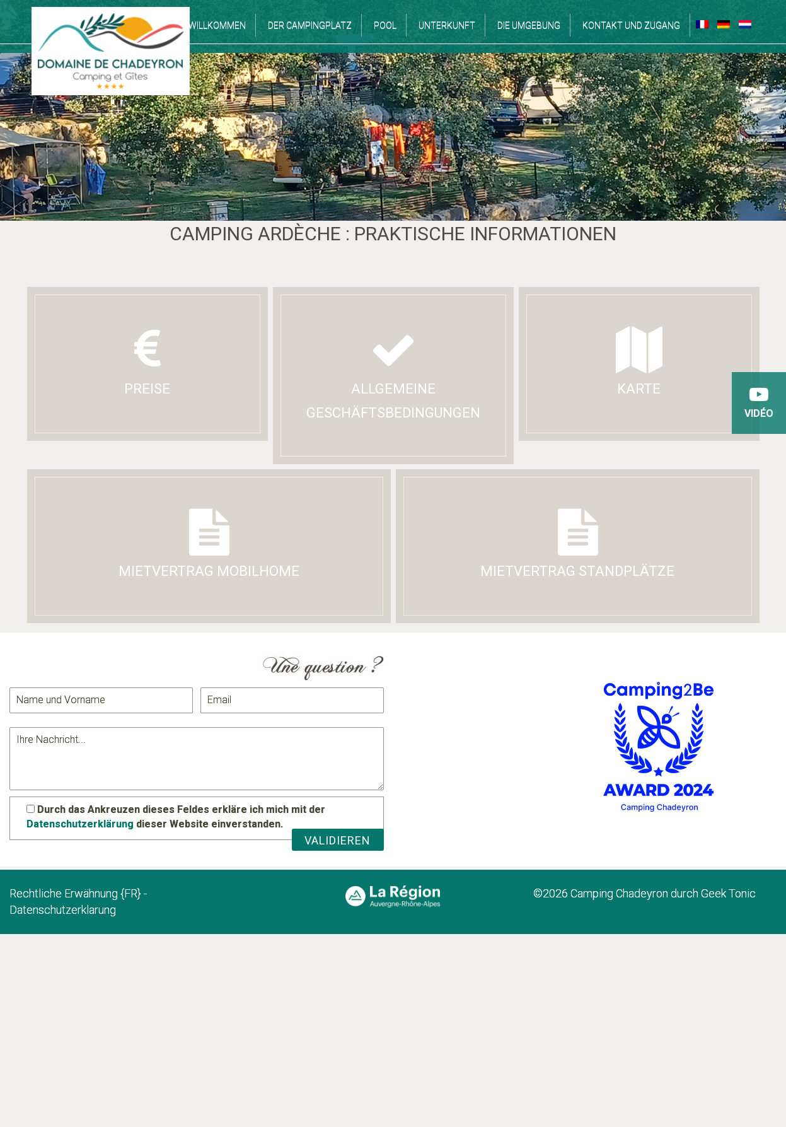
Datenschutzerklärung (80, 824)
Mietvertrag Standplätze (577, 544)
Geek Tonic (727, 893)
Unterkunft (447, 25)
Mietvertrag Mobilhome (209, 544)
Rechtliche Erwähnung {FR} (75, 893)
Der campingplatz (310, 25)
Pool (385, 25)
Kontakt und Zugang (631, 25)
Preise (147, 362)
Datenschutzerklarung (62, 909)
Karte (639, 362)
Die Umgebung (528, 25)
